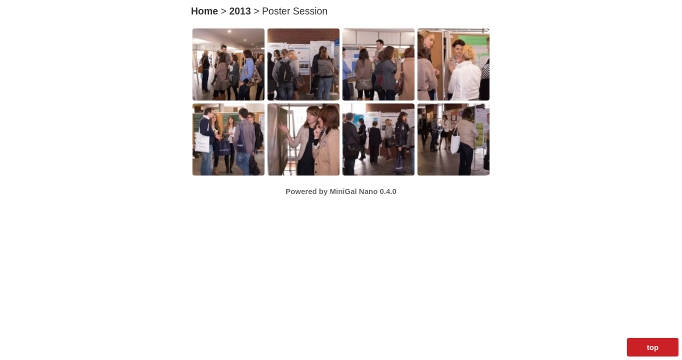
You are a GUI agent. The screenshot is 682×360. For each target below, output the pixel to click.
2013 (239, 11)
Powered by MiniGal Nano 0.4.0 (341, 191)
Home (204, 11)
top (652, 347)
